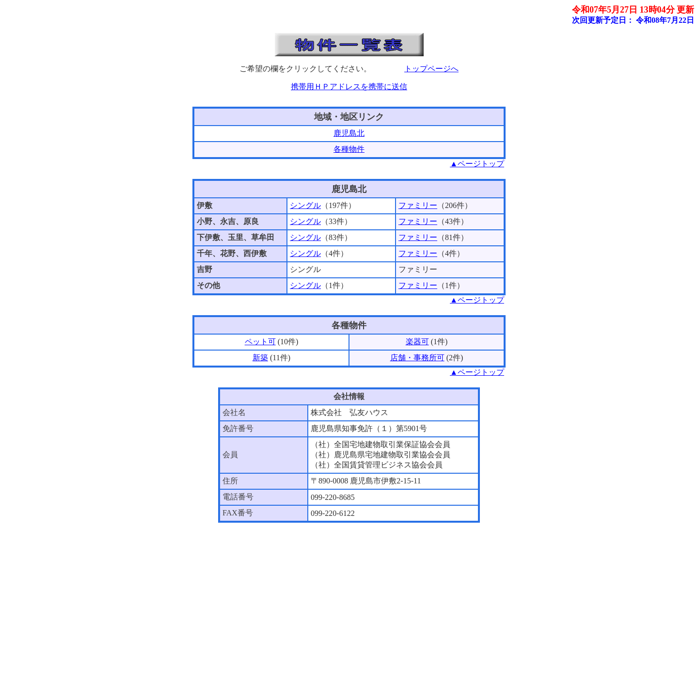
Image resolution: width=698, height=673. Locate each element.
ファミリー (417, 205)
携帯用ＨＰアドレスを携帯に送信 (349, 86)
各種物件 (349, 149)
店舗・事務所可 (417, 357)
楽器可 (417, 341)
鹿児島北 (349, 133)
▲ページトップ (477, 164)
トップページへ (431, 68)
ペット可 (260, 341)
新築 (260, 357)
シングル (305, 205)
